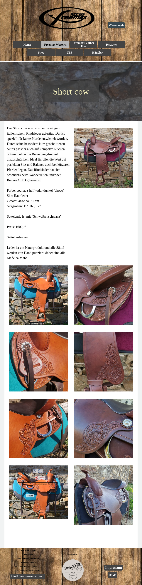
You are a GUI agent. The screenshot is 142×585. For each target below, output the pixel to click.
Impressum (113, 567)
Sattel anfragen (17, 237)
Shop (41, 52)
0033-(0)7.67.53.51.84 (28, 567)
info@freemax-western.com (27, 576)
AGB (112, 575)
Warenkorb (116, 25)
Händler (97, 52)
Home (27, 44)
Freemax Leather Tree (83, 44)
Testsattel (111, 44)
